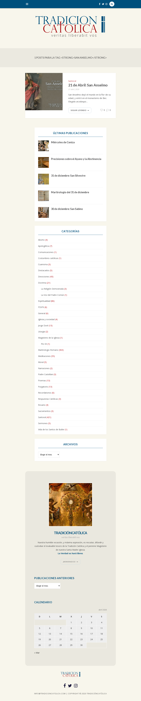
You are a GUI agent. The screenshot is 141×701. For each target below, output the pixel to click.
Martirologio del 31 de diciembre (70, 192)
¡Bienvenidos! (69, 562)
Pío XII (44, 344)
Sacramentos (44, 411)
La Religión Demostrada (52, 288)
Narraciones (43, 368)
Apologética (43, 246)
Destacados (43, 270)
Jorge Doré (43, 325)
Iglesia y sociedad (46, 319)
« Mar (37, 652)
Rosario (41, 405)
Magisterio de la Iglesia (49, 337)
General (41, 313)
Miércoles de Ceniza (63, 142)
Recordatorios (44, 392)
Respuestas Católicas (48, 399)
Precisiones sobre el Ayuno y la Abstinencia (76, 158)
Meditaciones (44, 356)
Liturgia (41, 331)
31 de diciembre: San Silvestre (68, 175)
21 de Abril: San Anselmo (88, 85)
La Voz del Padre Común (52, 295)
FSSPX (41, 307)
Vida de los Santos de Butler (51, 429)
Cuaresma (43, 264)
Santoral (72, 81)
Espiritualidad (44, 301)
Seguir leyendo (78, 110)
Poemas (42, 380)
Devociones (43, 276)
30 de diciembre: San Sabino (67, 208)
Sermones (43, 423)
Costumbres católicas (48, 258)
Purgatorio (43, 386)
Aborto (41, 240)
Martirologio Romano (48, 350)
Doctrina (42, 282)
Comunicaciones (46, 252)
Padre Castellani (45, 374)
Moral (41, 362)
